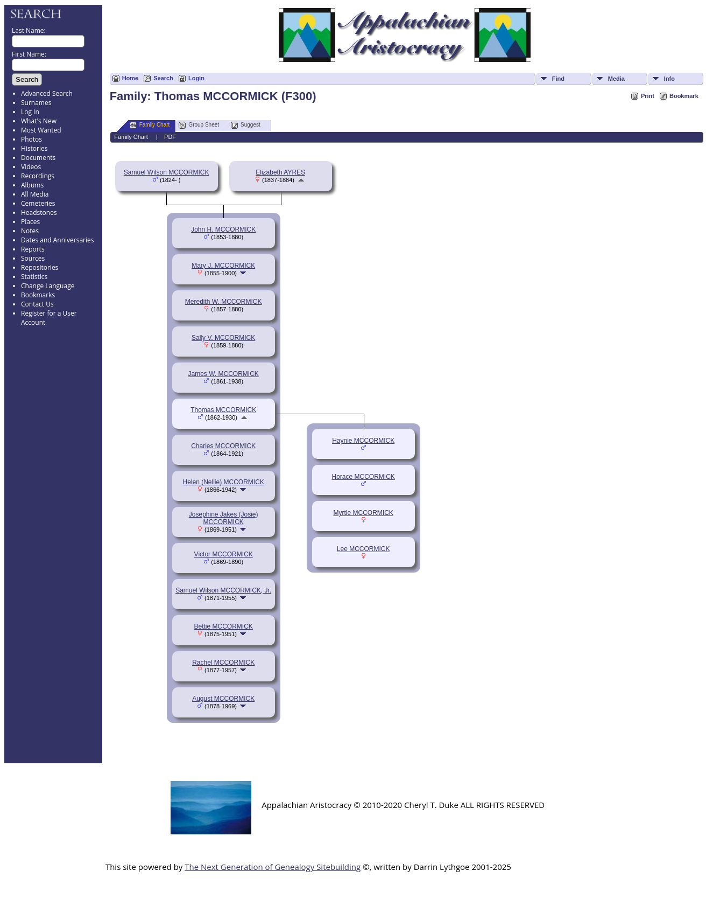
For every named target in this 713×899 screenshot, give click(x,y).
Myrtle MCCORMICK (363, 513)
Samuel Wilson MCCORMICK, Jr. (223, 590)
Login (196, 78)
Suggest (245, 125)
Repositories (39, 267)
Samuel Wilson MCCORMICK (166, 172)
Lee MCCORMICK (363, 549)
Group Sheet (199, 125)
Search (163, 78)
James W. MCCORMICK (223, 374)
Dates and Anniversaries (57, 240)
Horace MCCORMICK (362, 476)
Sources (33, 258)
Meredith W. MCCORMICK (223, 301)
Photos (31, 139)
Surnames (36, 102)
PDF (170, 137)
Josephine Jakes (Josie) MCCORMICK (223, 518)
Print (647, 96)
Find (558, 78)
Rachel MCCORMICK (223, 662)
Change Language (47, 285)
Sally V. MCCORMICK (223, 338)
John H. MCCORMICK (223, 229)
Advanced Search (47, 93)
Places (30, 221)
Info (669, 78)
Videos (31, 166)
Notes (30, 230)
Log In (30, 111)
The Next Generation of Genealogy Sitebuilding (273, 866)
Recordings (37, 175)
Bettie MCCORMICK (223, 626)
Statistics (34, 276)
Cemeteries (38, 203)
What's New (39, 121)
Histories (34, 148)
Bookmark (683, 96)
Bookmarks (38, 294)
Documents (38, 157)
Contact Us (37, 304)
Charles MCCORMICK (223, 446)
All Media (34, 194)
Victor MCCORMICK (223, 554)
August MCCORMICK (223, 698)
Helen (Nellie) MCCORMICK (223, 482)
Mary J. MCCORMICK (223, 265)
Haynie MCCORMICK (363, 440)
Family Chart (150, 125)
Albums (32, 185)
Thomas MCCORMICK (223, 410)
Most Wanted (41, 130)
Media (616, 78)
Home (130, 78)
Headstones (39, 212)
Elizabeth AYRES (280, 172)
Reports (33, 249)
